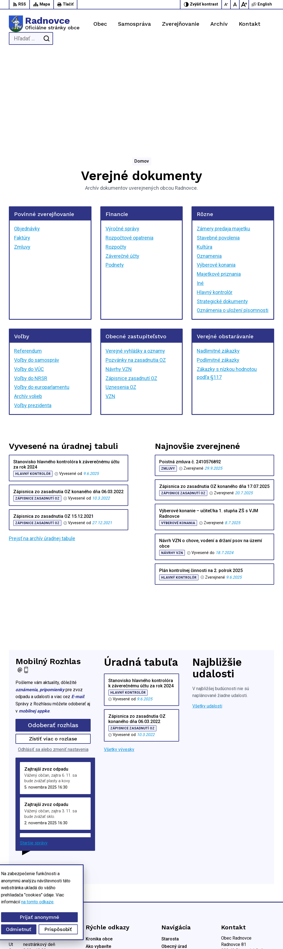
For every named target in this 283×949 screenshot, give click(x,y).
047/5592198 (234, 880)
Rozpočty (116, 154)
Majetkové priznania (219, 181)
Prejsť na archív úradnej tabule (42, 446)
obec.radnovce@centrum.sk (247, 893)
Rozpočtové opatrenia (129, 145)
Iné (200, 190)
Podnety (115, 172)
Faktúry (22, 145)
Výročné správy (122, 136)
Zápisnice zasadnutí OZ (131, 285)
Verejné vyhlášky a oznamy (135, 258)
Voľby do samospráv (36, 267)
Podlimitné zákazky (218, 267)
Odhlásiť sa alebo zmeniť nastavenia (53, 656)
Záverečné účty (122, 163)
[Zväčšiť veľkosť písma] (244, 4)
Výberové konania (216, 172)
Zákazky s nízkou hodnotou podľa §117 (227, 280)
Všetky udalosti (207, 613)
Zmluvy (22, 154)
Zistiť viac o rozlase (53, 646)
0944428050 (233, 887)
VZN (110, 303)
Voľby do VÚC (29, 276)
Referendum (28, 258)
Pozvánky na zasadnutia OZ (136, 267)
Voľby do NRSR (30, 285)
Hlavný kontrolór (214, 199)
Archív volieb (28, 303)
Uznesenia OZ (121, 294)
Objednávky (27, 136)
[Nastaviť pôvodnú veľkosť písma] (235, 4)
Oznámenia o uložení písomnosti (232, 217)
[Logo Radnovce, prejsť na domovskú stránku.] (44, 23)
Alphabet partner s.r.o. (82, 934)
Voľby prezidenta (32, 313)
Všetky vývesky (119, 656)
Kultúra (204, 154)
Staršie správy (34, 750)
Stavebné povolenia (218, 145)
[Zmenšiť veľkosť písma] (226, 4)
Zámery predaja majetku (223, 136)
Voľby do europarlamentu (41, 294)
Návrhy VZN (119, 276)
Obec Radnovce (155, 934)
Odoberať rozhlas (53, 632)
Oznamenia (209, 163)
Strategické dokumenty (222, 208)
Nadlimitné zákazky (218, 258)
